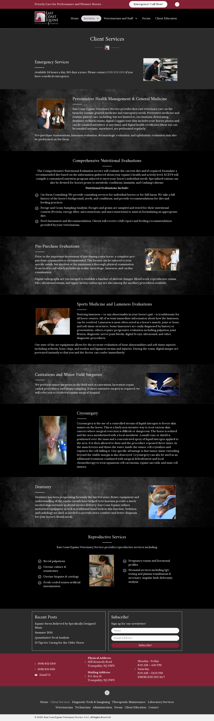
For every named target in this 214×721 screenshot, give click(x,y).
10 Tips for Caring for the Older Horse (59, 642)
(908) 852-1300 (116, 72)
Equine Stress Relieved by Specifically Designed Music (65, 625)
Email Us (44, 674)
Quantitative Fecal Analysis (52, 637)
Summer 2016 (44, 632)
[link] (74, 18)
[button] (148, 4)
